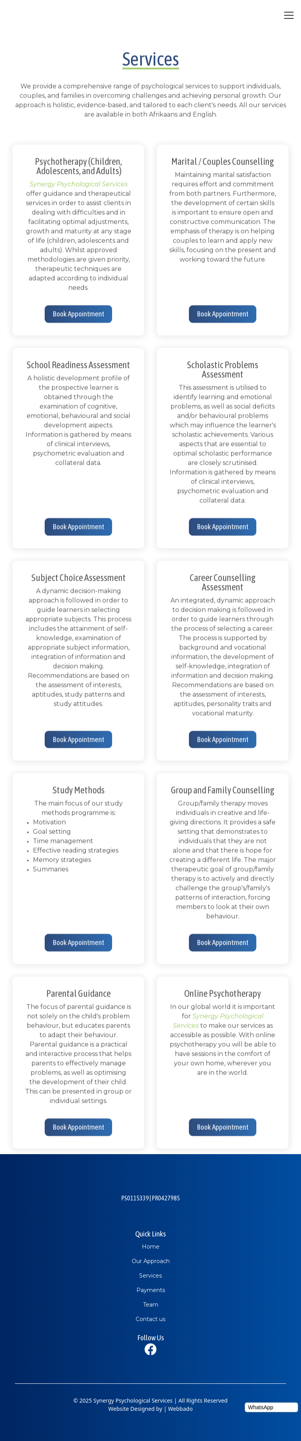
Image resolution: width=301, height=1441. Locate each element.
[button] (287, 15)
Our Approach (151, 1261)
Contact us (150, 1319)
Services (150, 1275)
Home (151, 1246)
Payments (150, 1290)
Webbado (180, 1408)
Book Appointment (78, 317)
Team (150, 1304)
